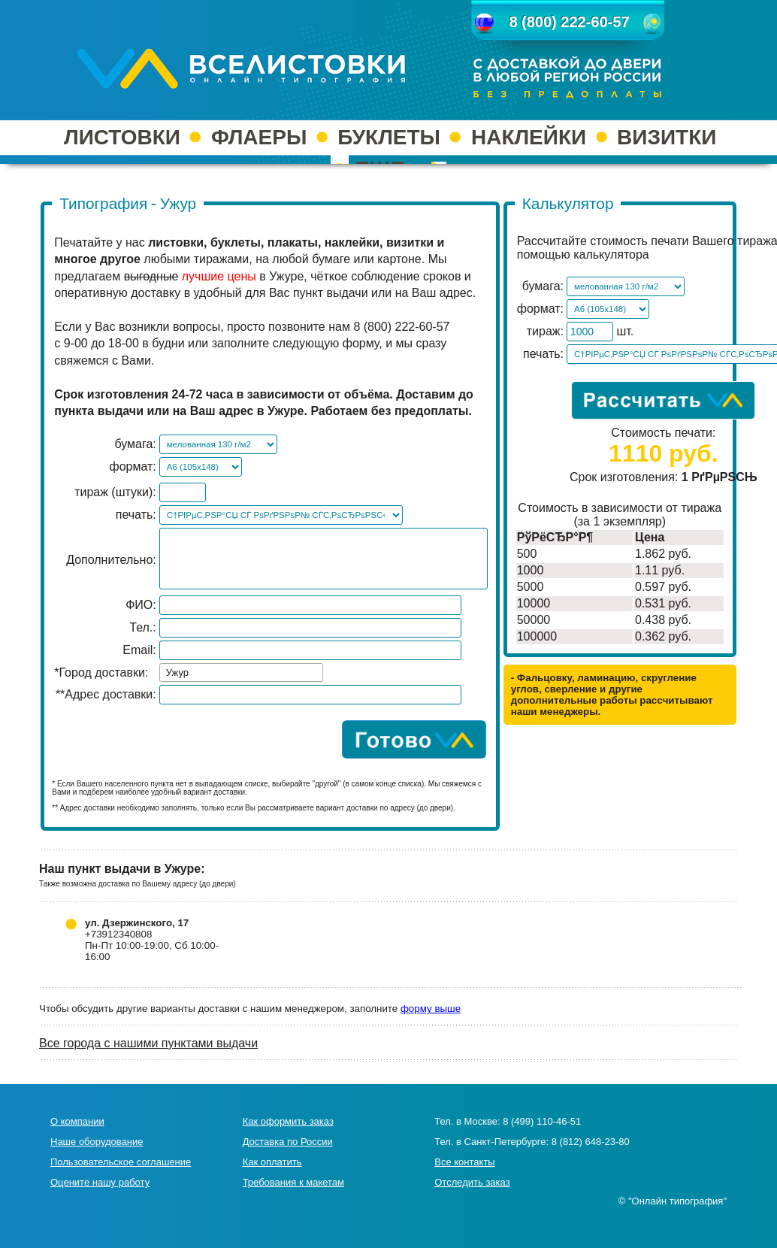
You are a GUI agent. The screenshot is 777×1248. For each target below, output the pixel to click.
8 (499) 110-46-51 (542, 1121)
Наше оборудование (96, 1141)
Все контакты (464, 1162)
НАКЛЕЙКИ (528, 137)
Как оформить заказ (288, 1121)
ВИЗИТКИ (666, 137)
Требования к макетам (293, 1182)
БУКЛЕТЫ (388, 137)
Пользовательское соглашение (120, 1162)
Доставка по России (288, 1141)
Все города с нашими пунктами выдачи (148, 1043)
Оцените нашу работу (100, 1182)
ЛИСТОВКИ (122, 137)
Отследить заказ (471, 1182)
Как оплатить (272, 1162)
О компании (77, 1121)
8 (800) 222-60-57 (569, 22)
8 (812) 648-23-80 (591, 1141)
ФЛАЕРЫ (259, 137)
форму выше (431, 1008)
